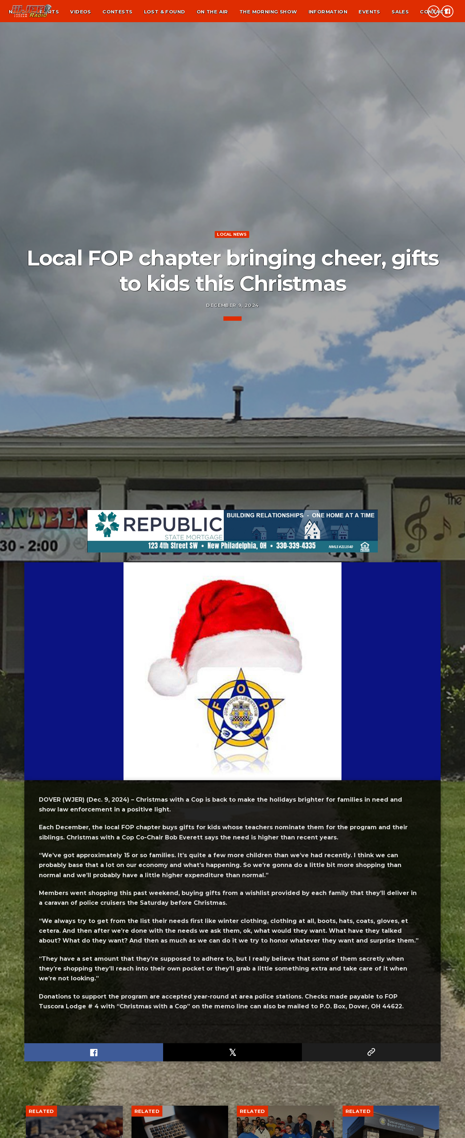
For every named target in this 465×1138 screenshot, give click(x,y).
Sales (400, 12)
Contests (117, 12)
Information (327, 12)
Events (369, 12)
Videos (80, 12)
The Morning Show (268, 12)
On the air (212, 12)
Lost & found (164, 12)
